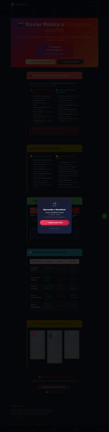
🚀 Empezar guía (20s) (54, 223)
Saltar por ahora (54, 228)
